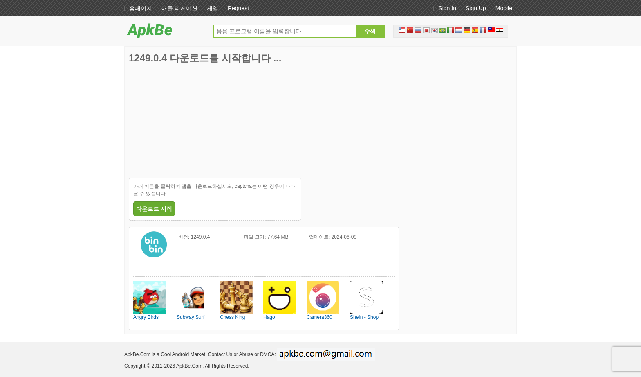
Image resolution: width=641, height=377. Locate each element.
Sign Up (476, 8)
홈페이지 (140, 8)
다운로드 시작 (154, 208)
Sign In (447, 8)
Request (238, 8)
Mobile (503, 8)
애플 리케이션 (179, 8)
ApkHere (164, 31)
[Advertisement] (190, 121)
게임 (212, 8)
